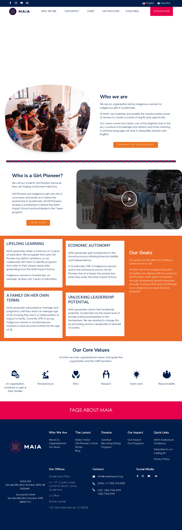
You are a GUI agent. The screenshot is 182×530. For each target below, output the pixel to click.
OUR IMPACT (72, 11)
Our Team (54, 447)
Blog (77, 451)
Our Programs (136, 443)
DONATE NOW (162, 11)
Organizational (57, 443)
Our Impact (134, 440)
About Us (54, 440)
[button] (129, 199)
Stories (79, 447)
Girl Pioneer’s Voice (86, 443)
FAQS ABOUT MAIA (91, 410)
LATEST (91, 11)
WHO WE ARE (49, 11)
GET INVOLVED (110, 11)
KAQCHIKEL (132, 11)
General (106, 440)
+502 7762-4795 (112, 490)
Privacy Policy (162, 459)
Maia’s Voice (82, 440)
